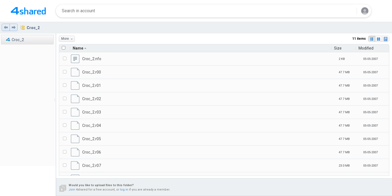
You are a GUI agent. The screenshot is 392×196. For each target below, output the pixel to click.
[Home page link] (28, 11)
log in (124, 189)
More (68, 39)
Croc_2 (33, 28)
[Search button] (349, 10)
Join (72, 189)
